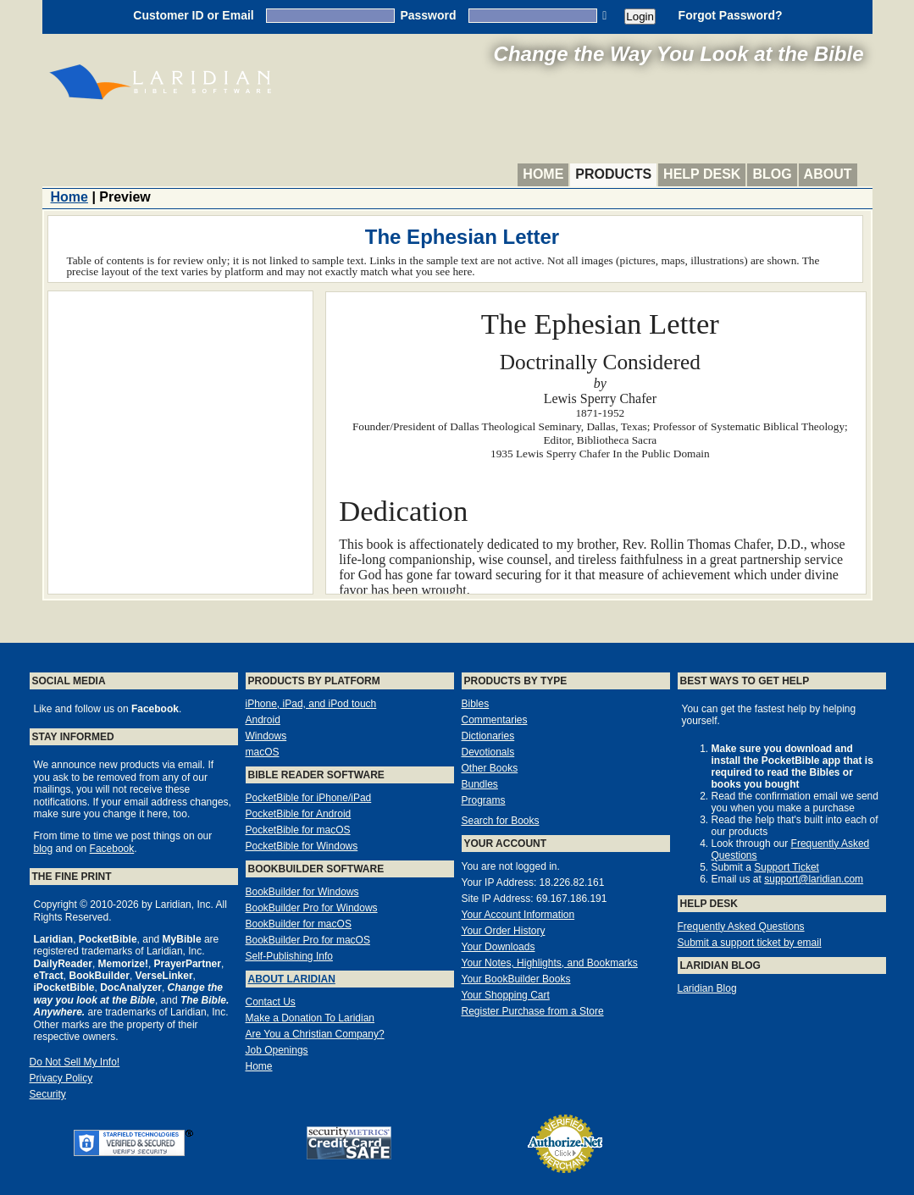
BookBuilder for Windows (302, 892)
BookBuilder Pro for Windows (312, 908)
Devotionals (488, 752)
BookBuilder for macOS (299, 924)
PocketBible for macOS (298, 830)
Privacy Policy (61, 1078)
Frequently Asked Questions (741, 926)
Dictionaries (488, 736)
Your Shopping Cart (506, 995)
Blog (771, 174)
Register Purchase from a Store (533, 1011)
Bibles (476, 704)
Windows (266, 736)
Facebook (112, 849)
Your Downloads (498, 947)
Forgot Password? (731, 15)
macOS (263, 752)
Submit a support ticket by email (750, 943)
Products (613, 174)
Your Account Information (518, 915)
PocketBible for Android (299, 814)
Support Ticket (786, 867)
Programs (484, 800)
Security (48, 1094)
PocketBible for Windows (302, 846)
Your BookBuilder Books (516, 979)
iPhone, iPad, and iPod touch (311, 704)
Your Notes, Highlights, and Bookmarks (550, 963)
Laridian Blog (707, 988)
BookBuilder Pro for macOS (308, 940)
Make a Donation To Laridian (310, 1018)
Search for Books (501, 821)
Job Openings (277, 1050)
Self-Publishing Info (289, 956)
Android (263, 720)
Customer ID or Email (193, 15)
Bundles (480, 784)
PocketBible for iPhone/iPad (309, 798)
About (828, 174)
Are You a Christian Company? (315, 1034)
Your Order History (504, 931)
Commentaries (495, 720)
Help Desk (701, 174)
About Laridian (291, 979)
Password (428, 15)
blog (43, 849)
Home (543, 174)
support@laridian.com (813, 879)
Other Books (490, 768)
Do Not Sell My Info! (75, 1062)
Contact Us (271, 1002)
